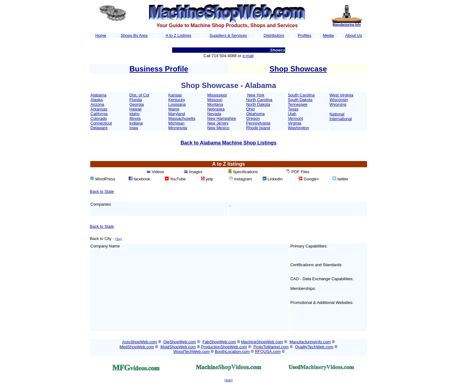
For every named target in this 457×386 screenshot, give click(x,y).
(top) (228, 380)
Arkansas (99, 109)
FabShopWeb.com (219, 342)
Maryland (176, 113)
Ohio (250, 109)
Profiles (304, 35)
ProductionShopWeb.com (224, 346)
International (341, 118)
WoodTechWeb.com (191, 351)
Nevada (214, 113)
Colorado (99, 118)
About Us (353, 35)
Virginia (294, 123)
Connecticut (101, 123)
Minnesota (177, 127)
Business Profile (158, 69)
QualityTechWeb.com (314, 346)
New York (255, 95)
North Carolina (259, 99)
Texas (293, 109)
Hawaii (135, 109)
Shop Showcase (298, 69)
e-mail (247, 55)
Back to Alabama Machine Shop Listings (228, 142)
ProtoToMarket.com (271, 346)
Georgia (136, 104)
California (99, 113)
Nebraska (216, 109)
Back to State (102, 191)
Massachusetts (182, 118)
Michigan (176, 123)
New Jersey (217, 123)
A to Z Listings (178, 35)
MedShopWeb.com (137, 346)
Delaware (99, 127)
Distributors (274, 35)
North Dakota (258, 104)
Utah (292, 113)
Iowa (133, 127)
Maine (173, 109)
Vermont (295, 118)
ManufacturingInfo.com (310, 342)
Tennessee (297, 104)
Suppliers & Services (228, 35)
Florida (135, 99)
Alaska (97, 99)
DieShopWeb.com (179, 342)
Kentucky (176, 99)
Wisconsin (339, 99)
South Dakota (300, 99)
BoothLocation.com (232, 351)
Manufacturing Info (347, 25)
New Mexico (218, 127)
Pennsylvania (258, 123)
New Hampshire (221, 118)
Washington (298, 127)
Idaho (134, 113)
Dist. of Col (139, 95)
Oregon (253, 118)
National (337, 114)
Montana (215, 104)
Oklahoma (255, 113)
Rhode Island (258, 127)
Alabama (99, 95)
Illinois (135, 118)
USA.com (268, 351)
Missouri (214, 99)
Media (328, 35)
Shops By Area (134, 35)
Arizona (97, 104)
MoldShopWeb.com (178, 346)
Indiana (136, 123)
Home (100, 35)
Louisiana (177, 104)
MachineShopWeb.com (262, 342)
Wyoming (338, 104)
